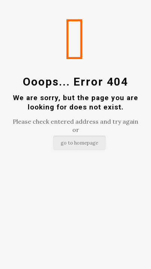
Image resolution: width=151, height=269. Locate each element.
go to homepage (79, 143)
